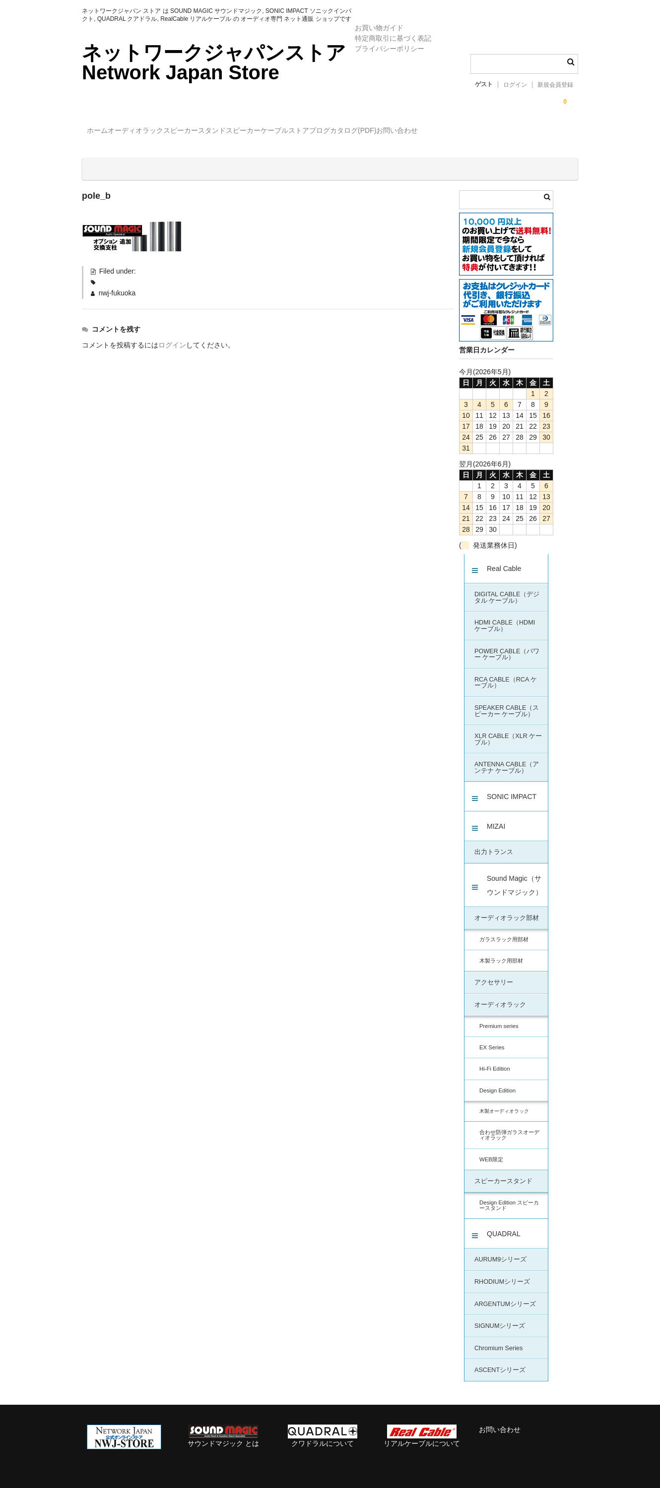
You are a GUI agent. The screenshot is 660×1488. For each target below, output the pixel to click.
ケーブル (361, 132)
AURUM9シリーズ (500, 1251)
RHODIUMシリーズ (502, 1273)
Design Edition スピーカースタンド (509, 1196)
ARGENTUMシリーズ (505, 1295)
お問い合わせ (545, 132)
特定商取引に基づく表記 (393, 38)
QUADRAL (504, 1225)
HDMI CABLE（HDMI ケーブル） (504, 617)
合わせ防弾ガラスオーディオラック (509, 1126)
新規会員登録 (555, 84)
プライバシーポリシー (389, 49)
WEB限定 (491, 1151)
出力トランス (493, 843)
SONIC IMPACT (511, 788)
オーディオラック (161, 132)
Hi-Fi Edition (494, 1060)
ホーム (102, 132)
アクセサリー (493, 974)
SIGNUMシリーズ (499, 1317)
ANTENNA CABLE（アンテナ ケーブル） (506, 759)
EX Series (491, 1039)
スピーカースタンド (240, 132)
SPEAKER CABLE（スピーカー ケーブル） (506, 702)
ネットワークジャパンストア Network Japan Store (214, 62)
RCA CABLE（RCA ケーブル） (505, 674)
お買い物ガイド (379, 28)
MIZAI (496, 818)
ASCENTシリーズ (500, 1361)
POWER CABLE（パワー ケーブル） (506, 646)
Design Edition (497, 1082)
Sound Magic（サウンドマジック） (514, 877)
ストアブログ (416, 132)
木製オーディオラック (504, 1102)
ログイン (515, 84)
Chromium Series (498, 1339)
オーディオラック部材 (506, 909)
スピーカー (309, 132)
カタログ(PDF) (481, 132)
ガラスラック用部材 (503, 931)
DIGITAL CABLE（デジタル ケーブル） (506, 589)
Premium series (499, 1018)
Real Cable (504, 560)
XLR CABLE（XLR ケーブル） (508, 731)
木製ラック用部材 (501, 952)
